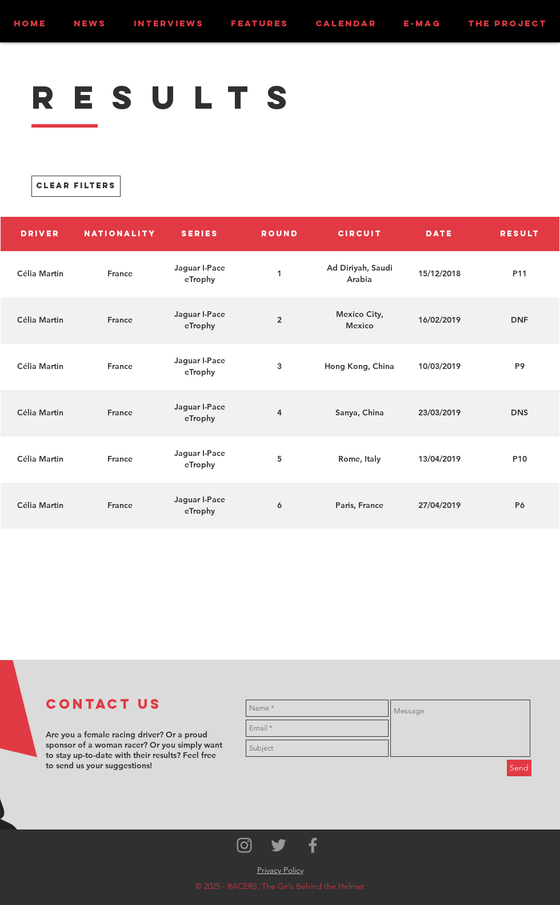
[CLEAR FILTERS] (76, 186)
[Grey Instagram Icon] (244, 845)
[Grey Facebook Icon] (313, 845)
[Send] (519, 768)
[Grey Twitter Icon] (279, 845)
